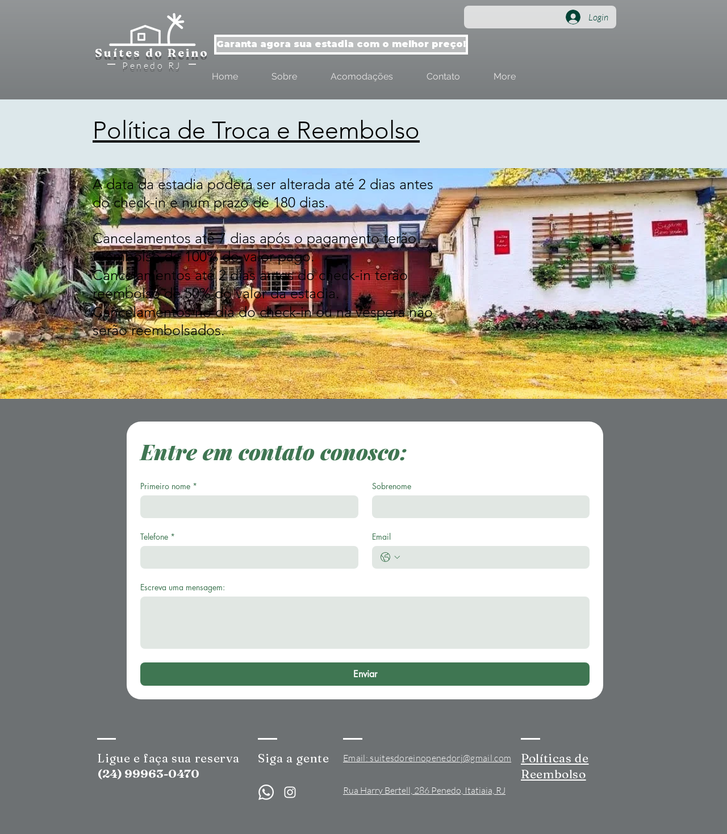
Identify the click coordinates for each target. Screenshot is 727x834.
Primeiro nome (168, 486)
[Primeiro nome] (246, 506)
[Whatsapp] (266, 792)
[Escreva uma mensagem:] (365, 622)
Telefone (157, 536)
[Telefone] (246, 557)
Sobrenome (391, 486)
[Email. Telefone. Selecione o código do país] (390, 557)
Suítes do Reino (152, 52)
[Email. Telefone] (492, 557)
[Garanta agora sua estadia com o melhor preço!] (341, 45)
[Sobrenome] (477, 506)
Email (381, 536)
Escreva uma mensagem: (182, 587)
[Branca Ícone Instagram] (290, 792)
